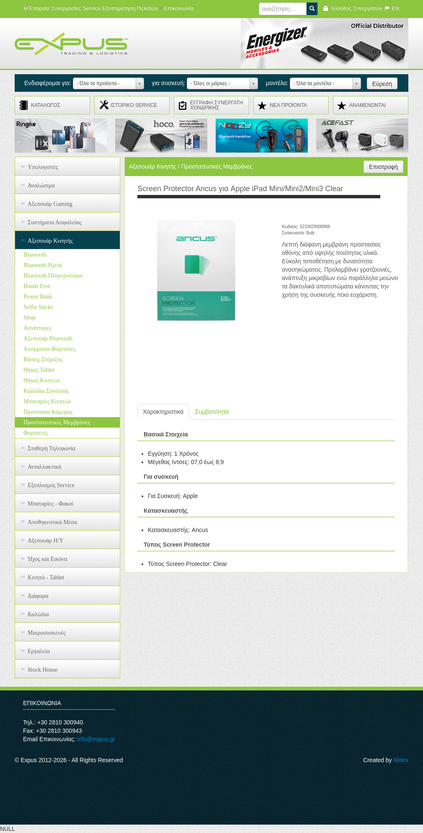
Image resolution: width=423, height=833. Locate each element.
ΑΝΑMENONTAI (367, 105)
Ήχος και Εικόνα (47, 559)
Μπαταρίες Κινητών (47, 401)
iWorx (400, 760)
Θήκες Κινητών (41, 380)
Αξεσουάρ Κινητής (50, 241)
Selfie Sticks (38, 307)
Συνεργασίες (66, 8)
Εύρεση (382, 83)
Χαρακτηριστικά (163, 411)
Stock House (42, 670)
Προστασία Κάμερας (47, 412)
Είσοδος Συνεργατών (352, 8)
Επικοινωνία (179, 8)
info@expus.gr (96, 739)
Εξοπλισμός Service (51, 485)
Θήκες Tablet (38, 370)
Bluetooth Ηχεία (42, 265)
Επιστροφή (383, 166)
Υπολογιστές (43, 167)
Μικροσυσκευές (47, 633)
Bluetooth (34, 255)
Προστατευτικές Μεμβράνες (56, 422)
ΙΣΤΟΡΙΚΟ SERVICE (134, 105)
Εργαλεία (39, 651)
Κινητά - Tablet (46, 577)
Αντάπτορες (37, 328)
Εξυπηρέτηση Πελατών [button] (132, 8)
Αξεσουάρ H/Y (46, 540)
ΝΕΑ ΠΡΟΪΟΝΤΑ (288, 105)
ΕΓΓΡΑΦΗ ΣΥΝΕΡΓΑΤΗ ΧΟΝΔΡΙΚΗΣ (216, 105)
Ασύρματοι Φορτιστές (49, 349)
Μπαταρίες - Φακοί (50, 504)
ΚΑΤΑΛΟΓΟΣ (45, 105)
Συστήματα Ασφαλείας (55, 222)
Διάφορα (38, 596)
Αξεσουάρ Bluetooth (47, 338)
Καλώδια (38, 614)
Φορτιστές (35, 433)
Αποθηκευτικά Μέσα (52, 522)
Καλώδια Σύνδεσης (46, 391)
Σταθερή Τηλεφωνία (51, 448)
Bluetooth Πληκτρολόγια (53, 275)
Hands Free (36, 286)
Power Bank (37, 296)
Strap (29, 317)
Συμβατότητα (212, 411)
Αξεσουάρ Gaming (50, 204)
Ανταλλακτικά (44, 467)
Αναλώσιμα (41, 185)
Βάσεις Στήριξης (43, 359)
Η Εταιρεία (36, 8)
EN (391, 8)
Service (92, 8)
